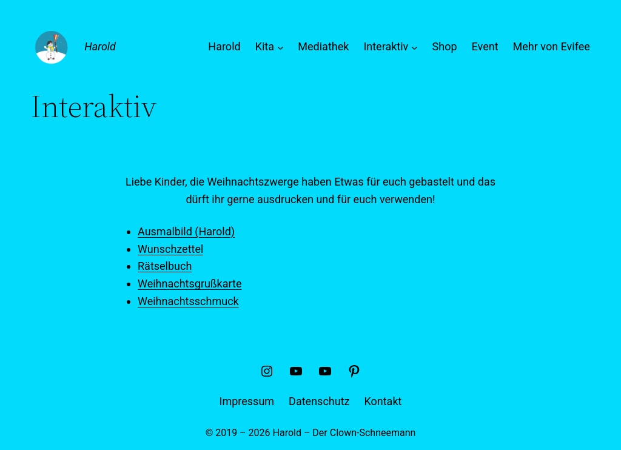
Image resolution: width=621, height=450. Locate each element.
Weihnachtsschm (179, 301)
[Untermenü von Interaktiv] (414, 47)
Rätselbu (159, 266)
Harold (100, 46)
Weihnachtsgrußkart (187, 283)
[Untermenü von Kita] (280, 47)
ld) (228, 231)
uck (229, 301)
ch (186, 266)
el (199, 249)
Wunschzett (166, 249)
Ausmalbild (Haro (180, 231)
